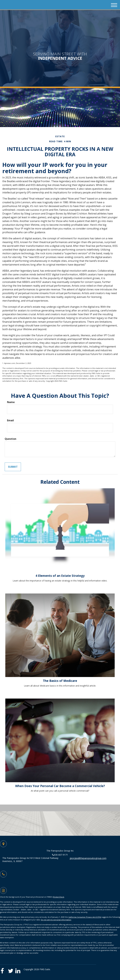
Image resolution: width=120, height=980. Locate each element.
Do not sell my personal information (56, 919)
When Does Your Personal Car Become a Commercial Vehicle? (60, 786)
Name (11, 402)
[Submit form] (13, 467)
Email (10, 420)
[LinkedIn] (18, 970)
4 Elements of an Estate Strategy (60, 576)
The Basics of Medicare (60, 681)
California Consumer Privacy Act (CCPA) (84, 917)
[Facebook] (4, 970)
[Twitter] (11, 970)
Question (10, 439)
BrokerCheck (58, 897)
